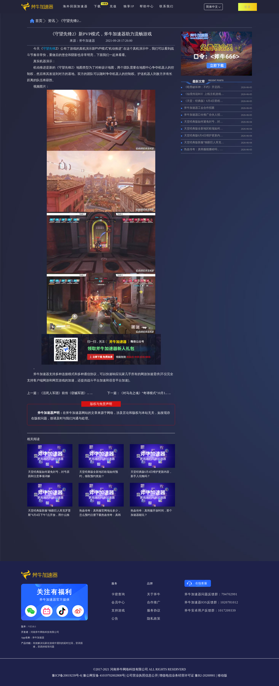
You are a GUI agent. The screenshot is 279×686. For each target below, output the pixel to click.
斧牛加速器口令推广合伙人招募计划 (204, 114)
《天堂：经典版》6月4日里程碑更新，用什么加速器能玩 (204, 100)
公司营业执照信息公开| (142, 675)
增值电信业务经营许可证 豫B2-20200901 (187, 675)
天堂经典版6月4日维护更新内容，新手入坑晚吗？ (204, 135)
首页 (38, 21)
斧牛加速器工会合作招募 (199, 107)
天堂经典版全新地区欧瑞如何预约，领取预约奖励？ (204, 128)
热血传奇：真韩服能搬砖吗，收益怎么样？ (204, 149)
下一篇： (139, 393)
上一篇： (60, 393)
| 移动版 (221, 675)
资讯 (51, 21)
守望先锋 (49, 48)
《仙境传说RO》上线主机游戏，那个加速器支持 (204, 93)
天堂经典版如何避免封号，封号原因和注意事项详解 (204, 121)
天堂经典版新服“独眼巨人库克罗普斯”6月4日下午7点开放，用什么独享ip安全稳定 (204, 142)
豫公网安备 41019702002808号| (104, 675)
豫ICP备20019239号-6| (67, 675)
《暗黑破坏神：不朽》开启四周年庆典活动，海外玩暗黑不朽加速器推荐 (204, 87)
